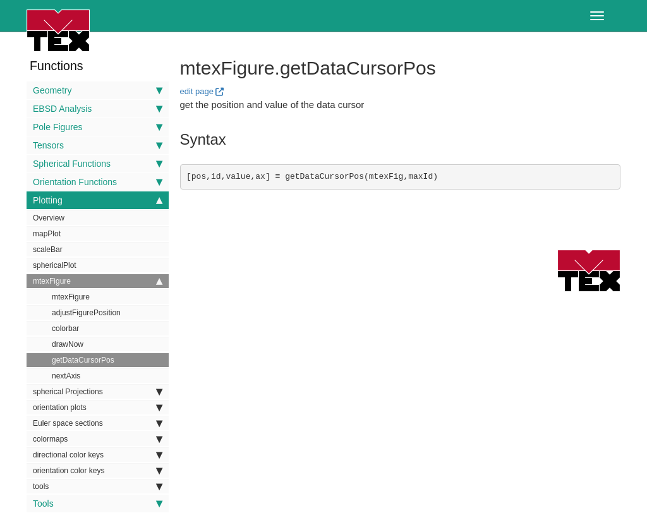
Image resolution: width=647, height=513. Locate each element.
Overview (48, 218)
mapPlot (47, 233)
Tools (97, 503)
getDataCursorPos (83, 360)
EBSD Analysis (97, 108)
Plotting (97, 200)
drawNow (67, 344)
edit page (197, 91)
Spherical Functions (97, 163)
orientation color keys (97, 470)
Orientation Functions (97, 182)
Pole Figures (97, 127)
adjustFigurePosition (86, 312)
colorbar (65, 328)
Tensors (97, 145)
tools (97, 486)
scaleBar (48, 249)
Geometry (97, 90)
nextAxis (66, 375)
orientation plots (97, 407)
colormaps (97, 439)
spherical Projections (97, 391)
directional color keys (97, 455)
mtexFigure (97, 281)
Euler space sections (97, 423)
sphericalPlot (54, 265)
